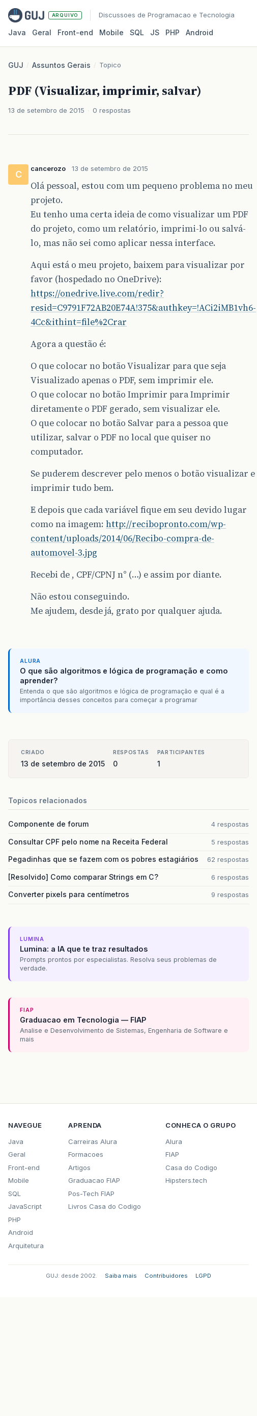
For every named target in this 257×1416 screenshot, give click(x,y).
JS (154, 32)
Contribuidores (166, 1275)
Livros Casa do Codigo (104, 1206)
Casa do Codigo (191, 1167)
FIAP (172, 1154)
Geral (41, 32)
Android (199, 32)
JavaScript (25, 1206)
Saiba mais (121, 1275)
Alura (173, 1141)
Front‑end (75, 32)
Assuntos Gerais (61, 65)
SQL (137, 32)
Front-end (24, 1167)
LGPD (203, 1275)
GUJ (15, 65)
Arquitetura (26, 1245)
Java (17, 32)
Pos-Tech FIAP (91, 1193)
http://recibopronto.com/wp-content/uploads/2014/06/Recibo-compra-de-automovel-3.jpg (128, 538)
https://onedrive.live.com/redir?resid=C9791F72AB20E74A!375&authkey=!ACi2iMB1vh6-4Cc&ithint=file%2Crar (143, 307)
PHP (172, 32)
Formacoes (85, 1154)
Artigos (79, 1167)
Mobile (111, 32)
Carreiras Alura (92, 1141)
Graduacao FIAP (94, 1180)
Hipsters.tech (186, 1180)
